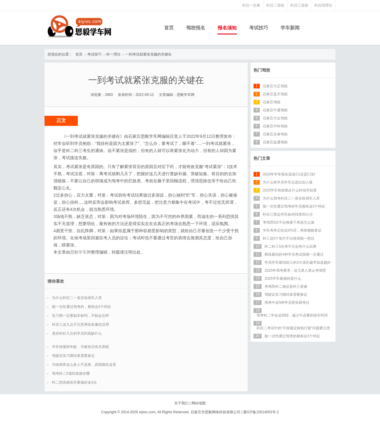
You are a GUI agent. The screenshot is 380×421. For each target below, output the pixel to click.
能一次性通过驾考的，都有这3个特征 (81, 307)
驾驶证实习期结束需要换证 (73, 356)
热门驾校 (262, 70)
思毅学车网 (80, 252)
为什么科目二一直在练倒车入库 (77, 298)
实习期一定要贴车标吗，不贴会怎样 (80, 316)
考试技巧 (258, 27)
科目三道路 (299, 5)
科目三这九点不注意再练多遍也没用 (80, 324)
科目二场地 (275, 5)
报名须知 (227, 27)
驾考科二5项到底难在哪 (71, 373)
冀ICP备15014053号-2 (261, 412)
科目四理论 (323, 5)
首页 (169, 27)
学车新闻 (290, 27)
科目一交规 (251, 5)
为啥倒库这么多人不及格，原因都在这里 (84, 365)
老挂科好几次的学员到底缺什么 (77, 333)
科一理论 (113, 54)
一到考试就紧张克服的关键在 (148, 54)
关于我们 (181, 403)
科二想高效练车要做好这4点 (74, 382)
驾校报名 (195, 27)
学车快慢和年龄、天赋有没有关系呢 (80, 347)
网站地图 (198, 403)
